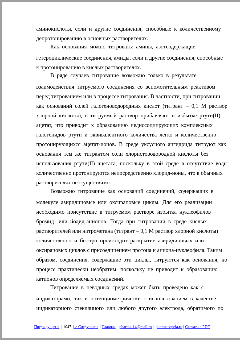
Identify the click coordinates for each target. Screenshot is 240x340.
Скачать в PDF (197, 327)
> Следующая (86, 327)
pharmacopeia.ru (169, 327)
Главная (108, 327)
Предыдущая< (46, 327)
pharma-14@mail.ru (135, 327)
